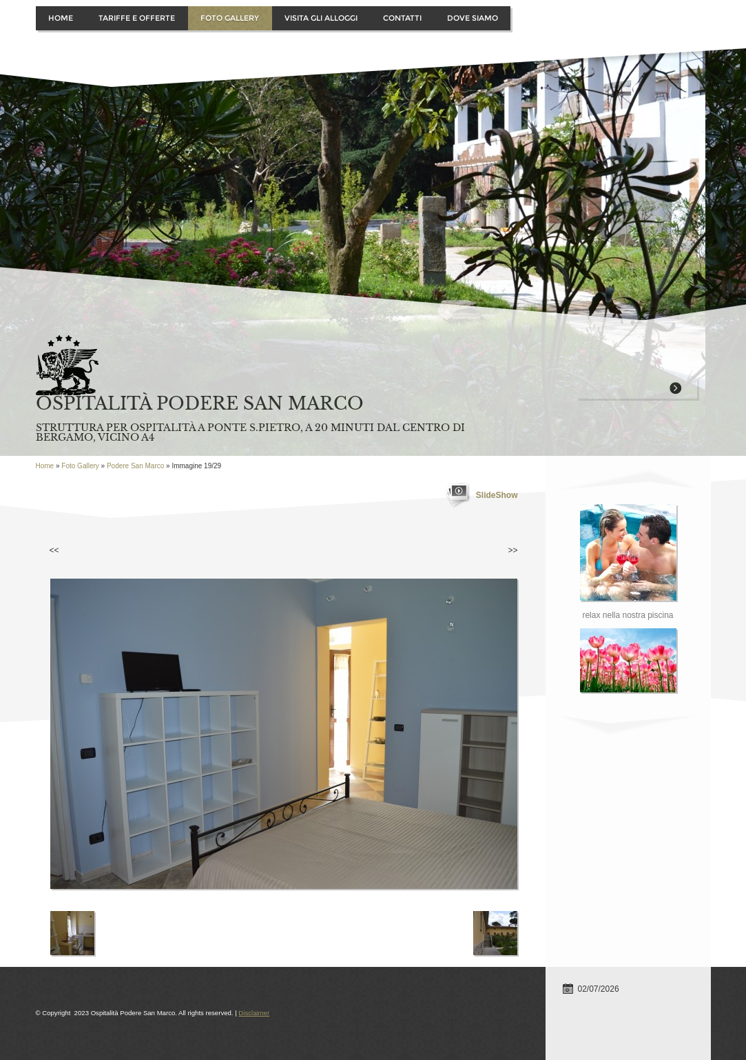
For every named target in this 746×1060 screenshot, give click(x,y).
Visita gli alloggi (321, 18)
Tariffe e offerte (137, 18)
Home (60, 18)
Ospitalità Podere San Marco (200, 403)
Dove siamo (472, 18)
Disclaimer (253, 1013)
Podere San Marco (135, 466)
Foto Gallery (229, 18)
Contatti (402, 18)
